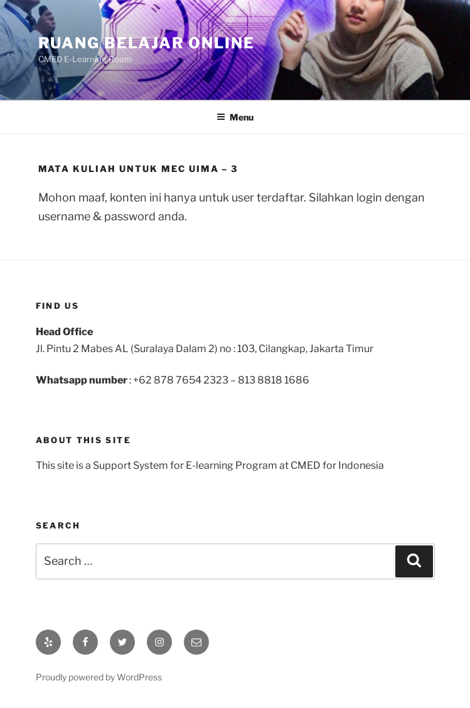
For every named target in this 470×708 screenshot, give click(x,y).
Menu (235, 117)
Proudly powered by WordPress (99, 677)
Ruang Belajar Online (146, 43)
